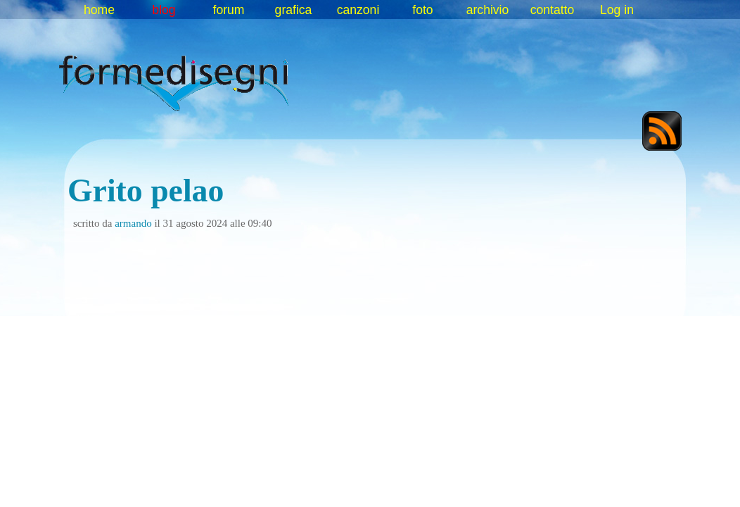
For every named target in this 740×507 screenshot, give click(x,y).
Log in (617, 10)
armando (133, 223)
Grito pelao (146, 190)
